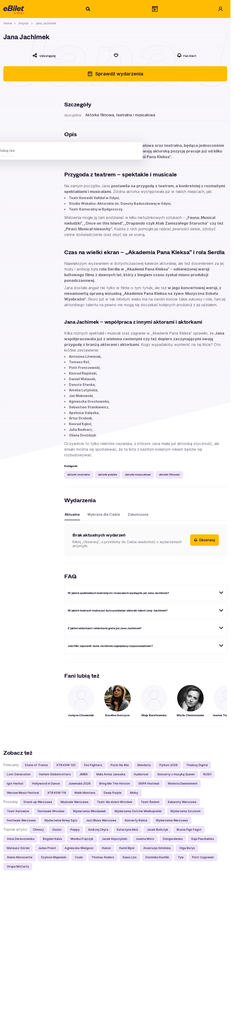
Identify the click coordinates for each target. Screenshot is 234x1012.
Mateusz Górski (18, 848)
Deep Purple (113, 792)
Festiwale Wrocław (51, 811)
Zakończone (138, 514)
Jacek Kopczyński (114, 839)
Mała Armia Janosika (110, 774)
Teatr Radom (150, 802)
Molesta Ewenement (183, 783)
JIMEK (83, 774)
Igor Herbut (15, 783)
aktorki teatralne (78, 474)
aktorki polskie (107, 474)
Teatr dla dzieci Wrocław (114, 802)
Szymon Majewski (53, 857)
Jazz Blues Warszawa (101, 820)
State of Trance (36, 765)
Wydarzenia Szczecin (185, 811)
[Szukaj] (88, 9)
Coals (79, 857)
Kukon (106, 848)
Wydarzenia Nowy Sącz (60, 820)
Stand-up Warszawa (37, 802)
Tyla (181, 857)
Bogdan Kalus (52, 839)
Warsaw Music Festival (23, 792)
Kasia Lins (130, 857)
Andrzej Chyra (98, 829)
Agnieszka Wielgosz (79, 848)
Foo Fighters (93, 765)
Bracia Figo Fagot (189, 829)
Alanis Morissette (19, 857)
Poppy (75, 829)
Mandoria (144, 765)
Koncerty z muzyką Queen (176, 774)
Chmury (38, 829)
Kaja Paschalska (202, 839)
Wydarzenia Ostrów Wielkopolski (138, 811)
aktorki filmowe (169, 474)
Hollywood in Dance (46, 783)
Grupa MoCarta (18, 866)
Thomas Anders (102, 857)
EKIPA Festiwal (149, 783)
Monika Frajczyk (82, 839)
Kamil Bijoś (127, 848)
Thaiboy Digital (197, 765)
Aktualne (72, 514)
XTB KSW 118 (56, 792)
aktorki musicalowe (138, 474)
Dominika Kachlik (157, 857)
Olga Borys (187, 848)
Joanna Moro (145, 839)
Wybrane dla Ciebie (103, 514)
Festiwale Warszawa (21, 820)
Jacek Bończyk (157, 829)
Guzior (57, 829)
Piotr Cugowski (203, 857)
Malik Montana (85, 792)
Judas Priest (47, 848)
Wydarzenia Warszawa (172, 820)
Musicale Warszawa (74, 802)
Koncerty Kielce (136, 820)
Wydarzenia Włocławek (89, 811)
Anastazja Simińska (157, 848)
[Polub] (116, 55)
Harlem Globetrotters (55, 774)
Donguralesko (173, 839)
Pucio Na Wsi (120, 765)
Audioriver (141, 774)
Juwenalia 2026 (79, 783)
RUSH (207, 774)
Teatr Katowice (18, 811)
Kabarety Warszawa (182, 802)
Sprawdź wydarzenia (115, 74)
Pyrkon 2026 (168, 765)
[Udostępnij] (43, 55)
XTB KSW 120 (66, 765)
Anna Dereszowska (20, 839)
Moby (134, 792)
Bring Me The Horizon (114, 783)
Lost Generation (19, 774)
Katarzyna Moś (127, 829)
